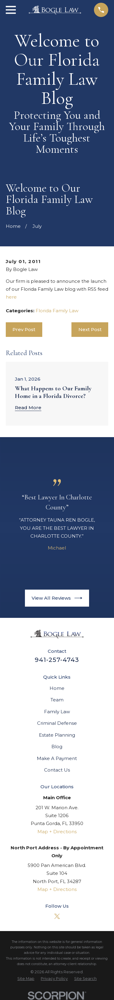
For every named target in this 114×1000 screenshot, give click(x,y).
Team (57, 700)
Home (57, 688)
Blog (56, 746)
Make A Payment (57, 758)
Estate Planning (57, 735)
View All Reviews (57, 598)
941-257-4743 (57, 659)
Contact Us (57, 770)
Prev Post (23, 329)
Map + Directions (57, 831)
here (11, 297)
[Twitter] (57, 916)
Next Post (90, 329)
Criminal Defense (57, 723)
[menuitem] (25, 978)
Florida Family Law (57, 310)
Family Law (57, 711)
